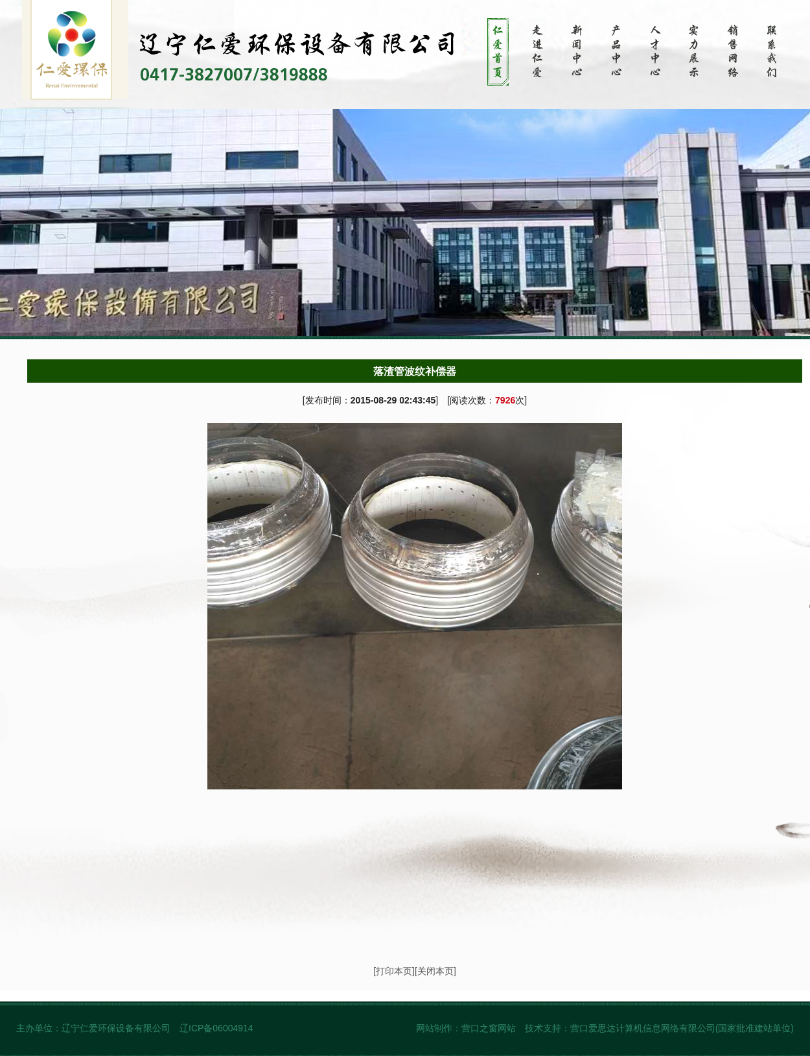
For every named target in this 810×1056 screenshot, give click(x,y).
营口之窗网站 (488, 1028)
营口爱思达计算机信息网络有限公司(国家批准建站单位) (682, 1028)
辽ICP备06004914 (217, 1028)
